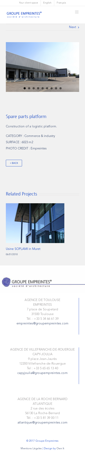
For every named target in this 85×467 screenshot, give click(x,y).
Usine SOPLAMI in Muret (23, 249)
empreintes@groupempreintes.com (43, 323)
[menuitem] (29, 3)
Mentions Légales (31, 448)
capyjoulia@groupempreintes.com (42, 373)
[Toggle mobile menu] (77, 12)
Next (72, 27)
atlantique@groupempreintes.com (43, 422)
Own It (60, 448)
